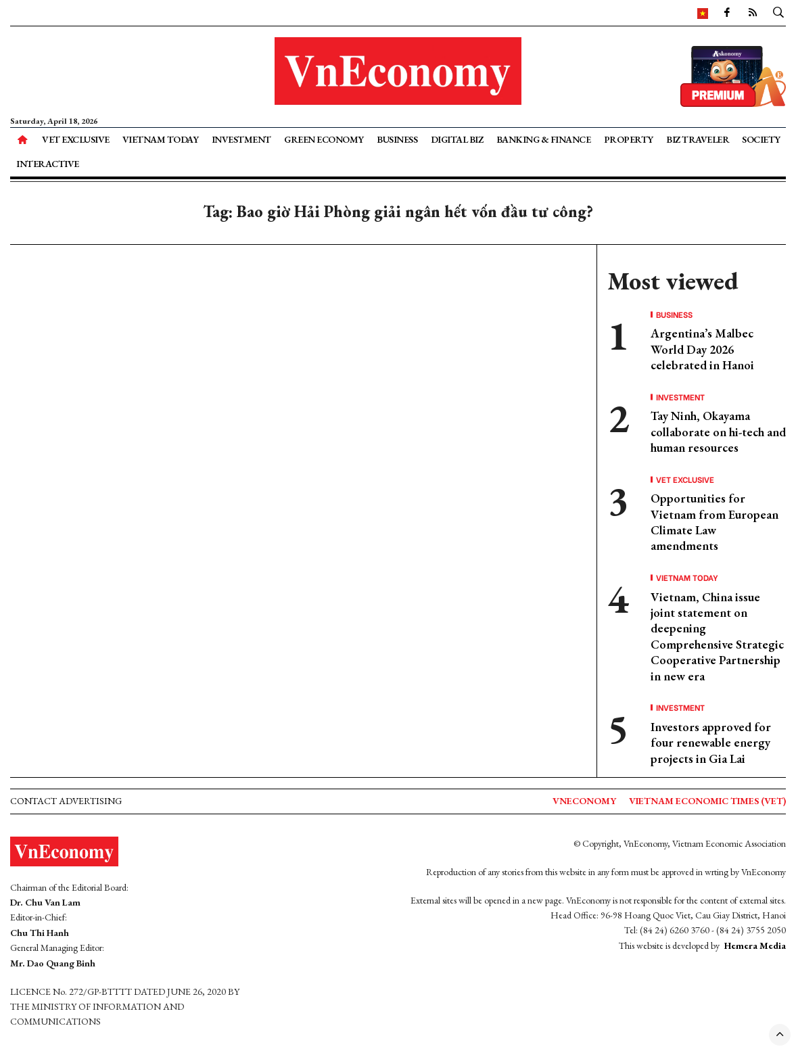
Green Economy (324, 139)
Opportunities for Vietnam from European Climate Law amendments (714, 521)
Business (397, 139)
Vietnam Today (160, 139)
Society (761, 139)
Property (628, 139)
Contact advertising (66, 801)
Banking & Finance (543, 139)
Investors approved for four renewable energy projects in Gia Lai (711, 742)
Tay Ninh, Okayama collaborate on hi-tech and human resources (718, 431)
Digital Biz (457, 139)
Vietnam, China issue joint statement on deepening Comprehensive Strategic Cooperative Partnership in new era (717, 636)
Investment (241, 139)
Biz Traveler (697, 139)
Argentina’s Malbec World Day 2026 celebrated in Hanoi (702, 349)
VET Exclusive (76, 139)
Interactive (47, 164)
